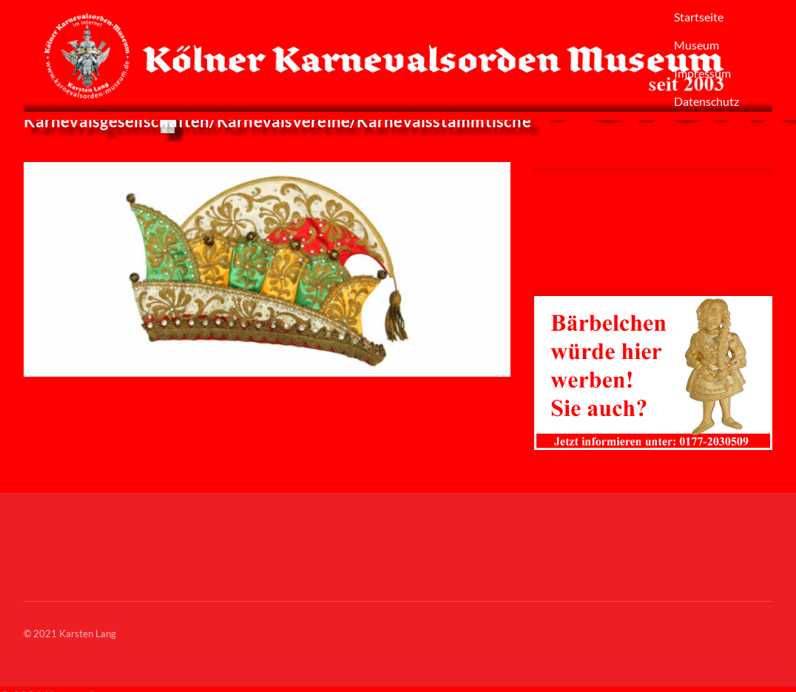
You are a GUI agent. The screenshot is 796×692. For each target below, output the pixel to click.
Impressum (702, 73)
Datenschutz (706, 101)
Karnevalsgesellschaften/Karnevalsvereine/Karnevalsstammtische (277, 121)
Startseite (699, 17)
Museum (696, 45)
